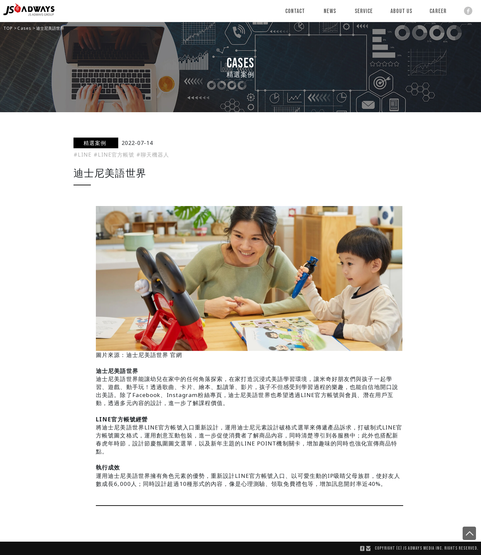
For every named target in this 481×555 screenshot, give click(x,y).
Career (438, 11)
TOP (8, 28)
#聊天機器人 (152, 154)
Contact (295, 11)
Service (364, 11)
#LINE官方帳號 (115, 154)
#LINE (83, 154)
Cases (25, 28)
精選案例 (96, 143)
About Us (401, 11)
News (329, 11)
